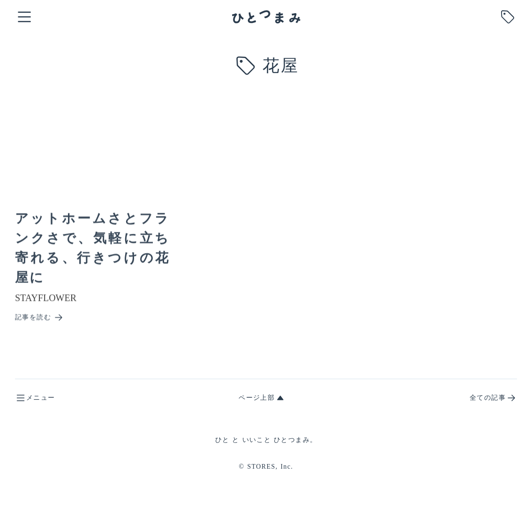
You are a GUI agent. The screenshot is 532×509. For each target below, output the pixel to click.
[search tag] (507, 16)
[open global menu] (24, 16)
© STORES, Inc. (266, 466)
